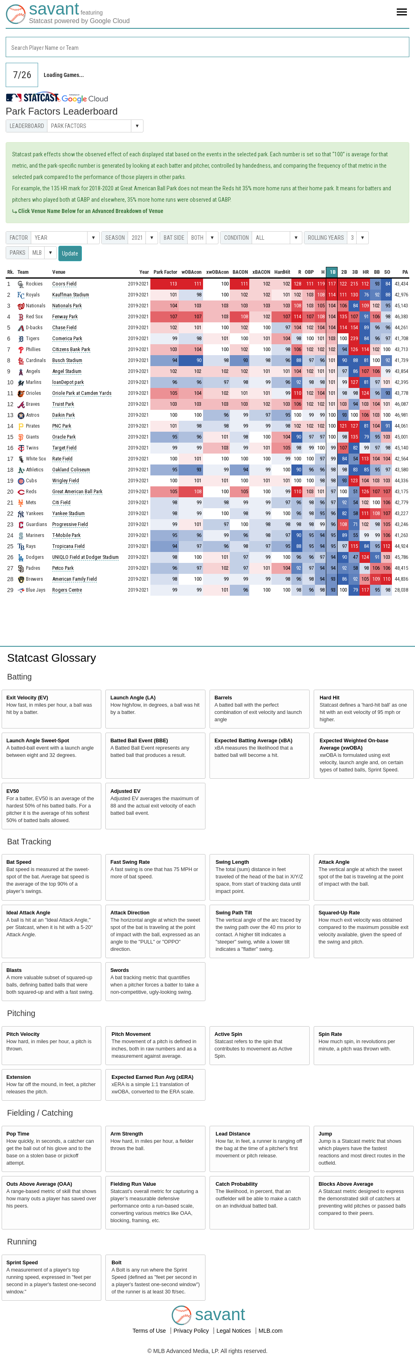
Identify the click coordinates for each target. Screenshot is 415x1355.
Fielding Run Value (133, 1184)
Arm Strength (126, 1134)
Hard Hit (330, 698)
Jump (325, 1134)
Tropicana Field (68, 546)
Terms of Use (150, 1330)
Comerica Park (67, 338)
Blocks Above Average (346, 1184)
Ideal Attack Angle (28, 913)
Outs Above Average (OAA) (39, 1184)
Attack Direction (130, 913)
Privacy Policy (191, 1330)
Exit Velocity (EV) (27, 698)
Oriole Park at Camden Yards (81, 393)
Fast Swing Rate (130, 862)
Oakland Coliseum (71, 470)
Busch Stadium (67, 360)
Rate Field (62, 459)
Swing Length (232, 862)
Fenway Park (65, 316)
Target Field (64, 448)
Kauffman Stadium (70, 295)
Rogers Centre (67, 590)
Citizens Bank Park (71, 349)
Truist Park (63, 404)
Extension (18, 1077)
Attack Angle (334, 862)
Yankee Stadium (68, 513)
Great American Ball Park (77, 491)
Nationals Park (67, 306)
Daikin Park (63, 415)
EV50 (12, 791)
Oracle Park (64, 437)
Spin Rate (330, 1034)
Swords (119, 970)
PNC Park (61, 426)
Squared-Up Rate (339, 913)
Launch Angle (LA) (132, 698)
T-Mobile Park (66, 535)
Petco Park (63, 568)
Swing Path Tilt (234, 913)
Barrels (223, 698)
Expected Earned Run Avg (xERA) (152, 1077)
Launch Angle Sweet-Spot (37, 741)
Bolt (116, 1263)
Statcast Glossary (51, 658)
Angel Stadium (66, 371)
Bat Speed (19, 862)
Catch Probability (237, 1184)
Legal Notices (234, 1330)
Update (70, 253)
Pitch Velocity (23, 1034)
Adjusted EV (125, 791)
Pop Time (17, 1134)
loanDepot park (68, 382)
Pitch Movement (131, 1034)
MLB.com (270, 1330)
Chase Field (64, 327)
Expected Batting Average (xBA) (253, 741)
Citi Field (61, 502)
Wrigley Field (65, 480)
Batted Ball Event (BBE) (139, 741)
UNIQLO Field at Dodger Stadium (85, 557)
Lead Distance (233, 1134)
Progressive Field (70, 524)
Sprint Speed (22, 1263)
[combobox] (207, 47)
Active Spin (228, 1034)
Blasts (14, 970)
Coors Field (64, 284)
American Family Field (74, 579)
